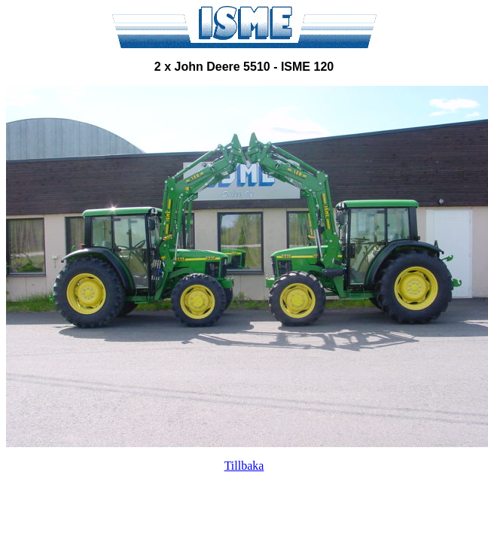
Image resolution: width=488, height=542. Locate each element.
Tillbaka (244, 465)
